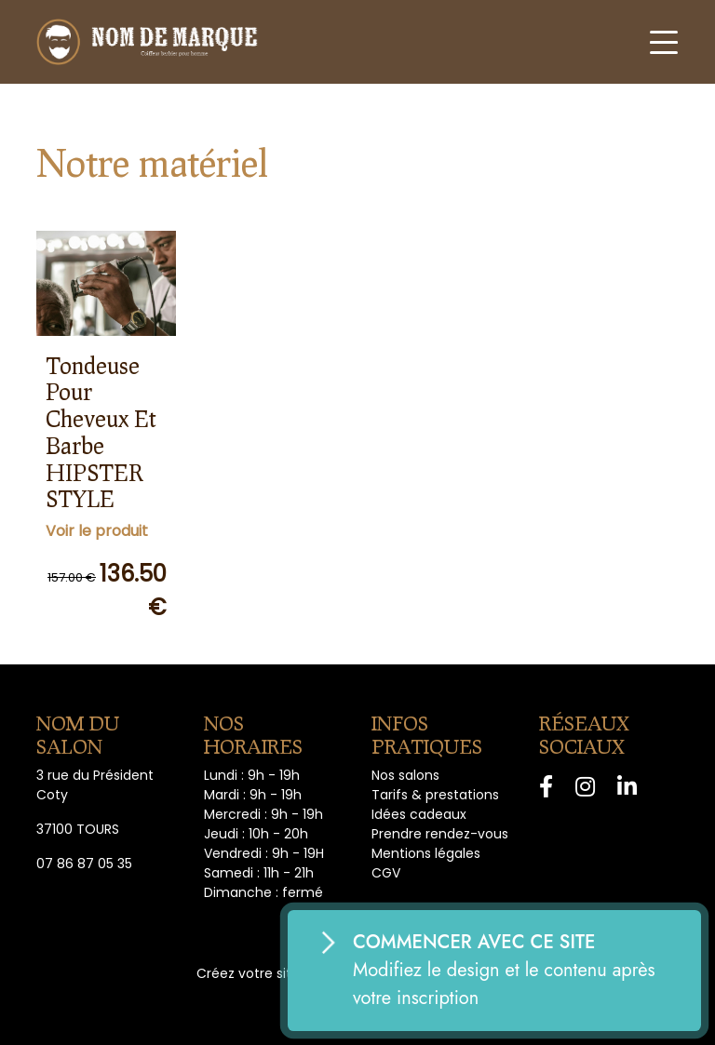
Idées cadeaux (418, 814)
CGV (385, 873)
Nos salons (405, 775)
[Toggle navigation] (664, 42)
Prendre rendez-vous (439, 833)
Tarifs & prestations (435, 794)
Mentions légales (425, 853)
